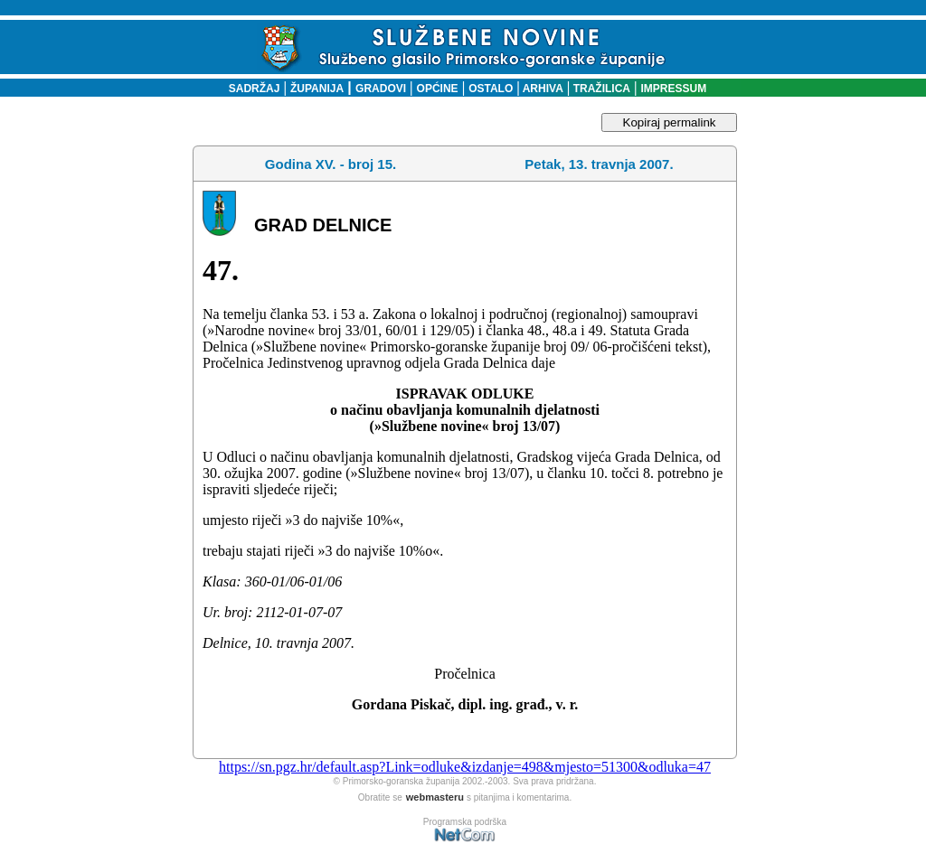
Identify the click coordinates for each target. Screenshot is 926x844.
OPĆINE (437, 88)
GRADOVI (380, 88)
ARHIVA (541, 88)
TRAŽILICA (600, 88)
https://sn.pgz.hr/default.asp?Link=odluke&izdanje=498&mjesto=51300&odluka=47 (465, 766)
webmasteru (435, 797)
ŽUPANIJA (317, 88)
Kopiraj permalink (669, 122)
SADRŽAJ (250, 88)
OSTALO (490, 88)
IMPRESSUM (674, 88)
